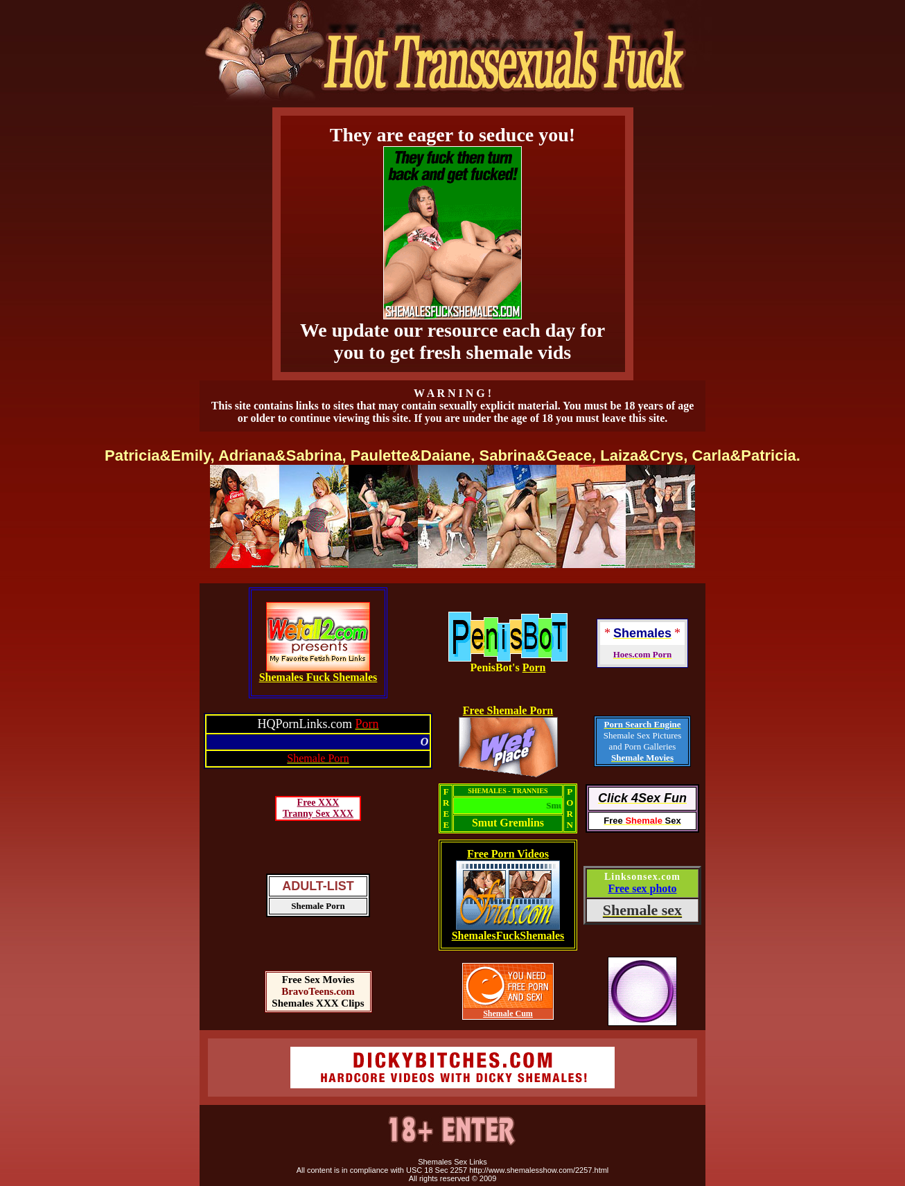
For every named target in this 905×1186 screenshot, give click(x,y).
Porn (534, 667)
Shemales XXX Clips (318, 1003)
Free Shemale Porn (508, 710)
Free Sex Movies (318, 979)
